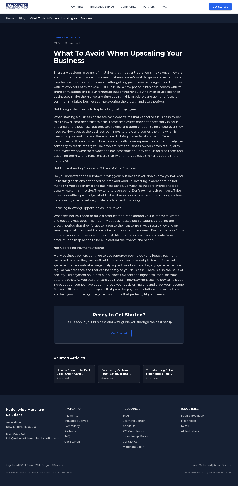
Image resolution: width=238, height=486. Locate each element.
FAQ (164, 6)
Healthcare (188, 420)
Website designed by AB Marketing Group (208, 472)
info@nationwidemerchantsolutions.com (33, 438)
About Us (129, 426)
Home (10, 18)
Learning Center (134, 420)
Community (128, 6)
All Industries (190, 431)
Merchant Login (133, 446)
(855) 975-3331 (15, 433)
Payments (76, 6)
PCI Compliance (133, 431)
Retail (185, 426)
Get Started (220, 6)
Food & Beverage (192, 415)
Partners (149, 6)
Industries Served (102, 6)
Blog (22, 18)
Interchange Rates (135, 436)
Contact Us (130, 441)
